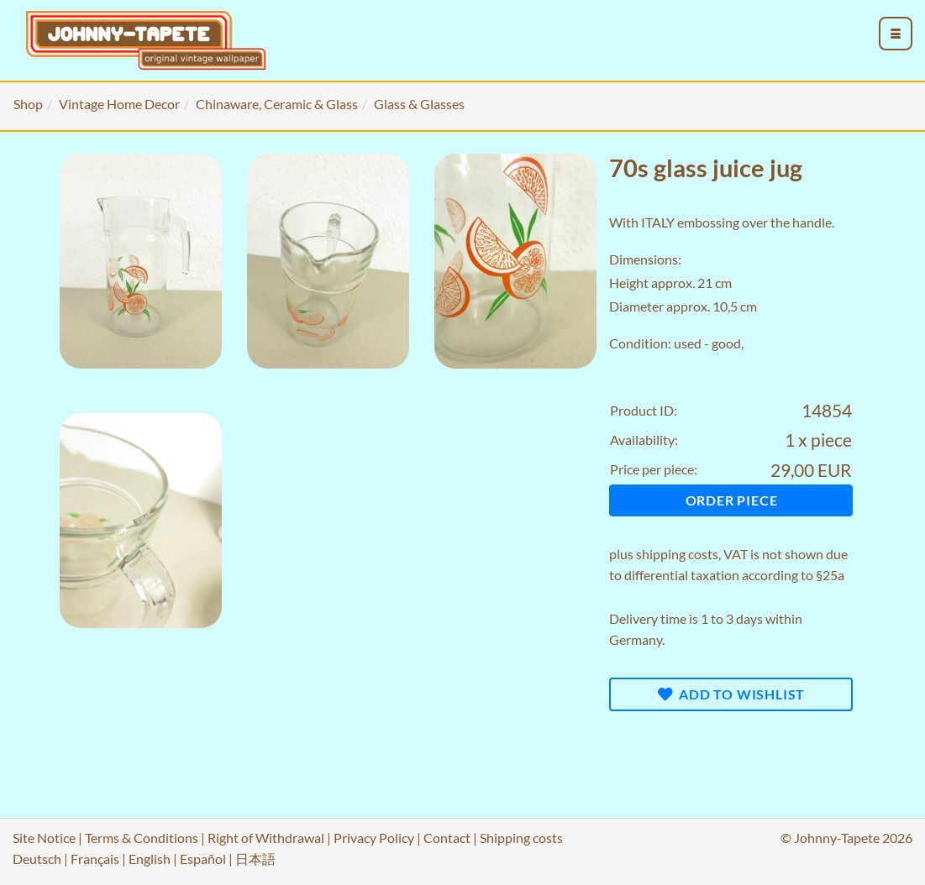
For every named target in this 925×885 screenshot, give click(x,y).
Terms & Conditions (141, 838)
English (150, 859)
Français (95, 859)
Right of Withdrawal (266, 838)
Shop (28, 104)
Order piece (732, 500)
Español (203, 859)
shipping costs (677, 554)
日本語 (255, 859)
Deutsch (37, 859)
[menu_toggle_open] (895, 33)
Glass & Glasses (419, 104)
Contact (446, 838)
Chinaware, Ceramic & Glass (277, 104)
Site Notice (44, 838)
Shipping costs (521, 838)
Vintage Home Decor (119, 104)
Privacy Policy (374, 838)
